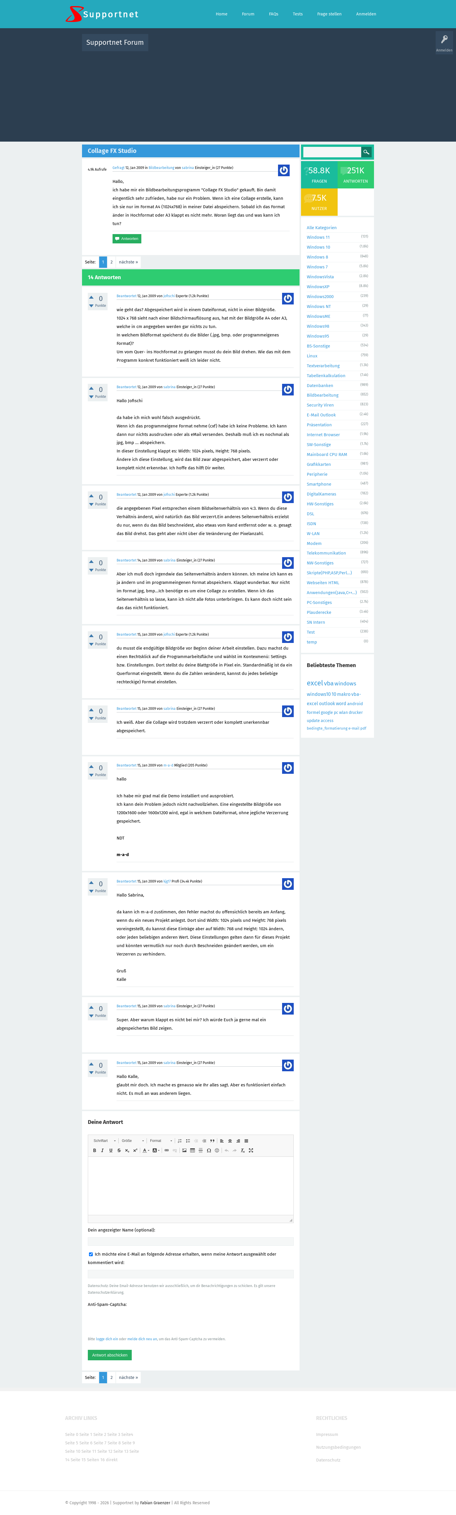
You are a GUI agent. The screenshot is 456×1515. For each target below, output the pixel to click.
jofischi (169, 296)
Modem (314, 543)
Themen (259, 46)
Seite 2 (99, 1434)
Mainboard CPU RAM (327, 454)
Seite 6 (85, 1443)
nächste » (128, 262)
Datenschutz (328, 1460)
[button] (104, 1141)
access (327, 720)
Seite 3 (113, 1434)
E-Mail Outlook (321, 415)
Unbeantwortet (235, 46)
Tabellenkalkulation (326, 375)
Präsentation (319, 424)
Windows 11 (318, 237)
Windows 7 (317, 267)
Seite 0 (71, 1434)
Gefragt (118, 168)
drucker (356, 712)
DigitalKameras (321, 494)
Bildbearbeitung (161, 168)
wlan (343, 712)
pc (336, 712)
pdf (363, 728)
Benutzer (301, 46)
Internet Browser (323, 434)
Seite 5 (71, 1443)
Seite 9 (128, 1443)
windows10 (319, 694)
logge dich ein (107, 1339)
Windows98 (318, 326)
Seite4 (127, 1434)
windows (345, 683)
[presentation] (132, 1321)
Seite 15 (78, 1459)
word (341, 703)
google (327, 712)
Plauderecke (319, 612)
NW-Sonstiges (320, 563)
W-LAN (313, 533)
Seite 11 (88, 1451)
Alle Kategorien (322, 227)
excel (315, 683)
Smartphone (319, 484)
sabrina (188, 168)
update (313, 720)
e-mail (353, 728)
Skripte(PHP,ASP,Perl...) (329, 572)
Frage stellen (323, 46)
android (355, 703)
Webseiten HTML (323, 582)
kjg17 (167, 881)
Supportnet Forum (115, 42)
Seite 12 (104, 1451)
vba (329, 683)
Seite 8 (114, 1443)
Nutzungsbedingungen (338, 1447)
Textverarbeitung (323, 365)
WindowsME (318, 316)
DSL (310, 513)
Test (311, 632)
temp (312, 642)
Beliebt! (211, 46)
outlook (327, 703)
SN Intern (316, 622)
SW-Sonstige (319, 444)
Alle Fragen (191, 46)
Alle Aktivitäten (164, 46)
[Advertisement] (228, 95)
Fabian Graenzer (155, 1502)
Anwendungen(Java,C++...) (332, 592)
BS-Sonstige (318, 346)
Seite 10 (72, 1451)
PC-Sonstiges (319, 602)
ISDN (311, 523)
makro (343, 694)
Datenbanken (320, 385)
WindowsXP (318, 286)
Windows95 (318, 336)
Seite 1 (85, 1434)
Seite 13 (120, 1451)
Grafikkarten (319, 464)
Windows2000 (320, 296)
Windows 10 (318, 247)
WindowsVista (320, 276)
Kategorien (279, 46)
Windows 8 (317, 257)
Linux (312, 356)
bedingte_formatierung (327, 728)
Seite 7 (100, 1443)
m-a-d (168, 765)
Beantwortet (126, 296)
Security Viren (320, 405)
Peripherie (317, 474)
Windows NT (319, 306)
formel (313, 712)
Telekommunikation (326, 553)
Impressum (327, 1434)
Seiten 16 (96, 1459)
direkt (111, 1459)
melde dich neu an (142, 1339)
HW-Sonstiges (320, 504)
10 (334, 694)
